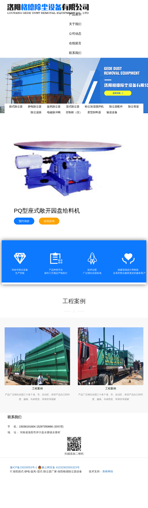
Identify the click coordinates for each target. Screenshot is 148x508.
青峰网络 (107, 471)
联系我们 (75, 52)
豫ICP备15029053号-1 (23, 467)
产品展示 (75, 14)
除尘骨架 (133, 106)
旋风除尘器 (54, 106)
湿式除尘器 (72, 106)
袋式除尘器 (16, 106)
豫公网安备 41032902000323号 (59, 467)
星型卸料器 (94, 112)
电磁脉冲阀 (54, 112)
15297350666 (44, 426)
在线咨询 (49, 221)
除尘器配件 (116, 106)
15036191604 (27, 426)
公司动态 (75, 33)
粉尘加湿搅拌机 (94, 106)
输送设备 (112, 112)
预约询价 (24, 221)
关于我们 (75, 24)
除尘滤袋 (36, 112)
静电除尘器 (34, 106)
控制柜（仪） (74, 112)
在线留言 (75, 43)
